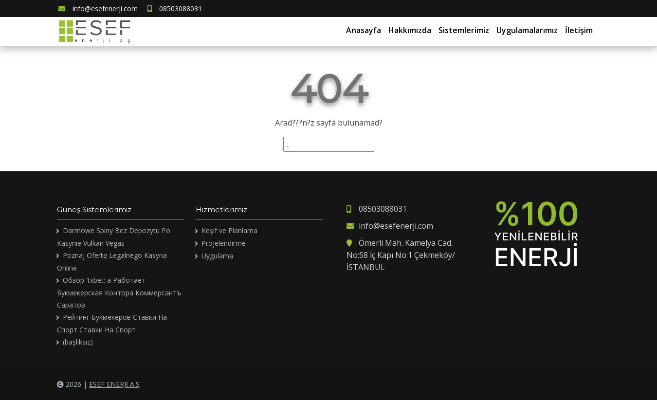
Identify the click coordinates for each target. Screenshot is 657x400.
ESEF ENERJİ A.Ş (114, 384)
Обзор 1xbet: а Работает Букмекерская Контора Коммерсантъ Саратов (119, 292)
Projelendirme (223, 243)
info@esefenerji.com (98, 8)
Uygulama (217, 255)
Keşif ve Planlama (229, 230)
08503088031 (174, 8)
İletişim (579, 30)
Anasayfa (363, 30)
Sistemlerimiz (463, 30)
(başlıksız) (78, 341)
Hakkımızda (409, 30)
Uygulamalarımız (527, 30)
